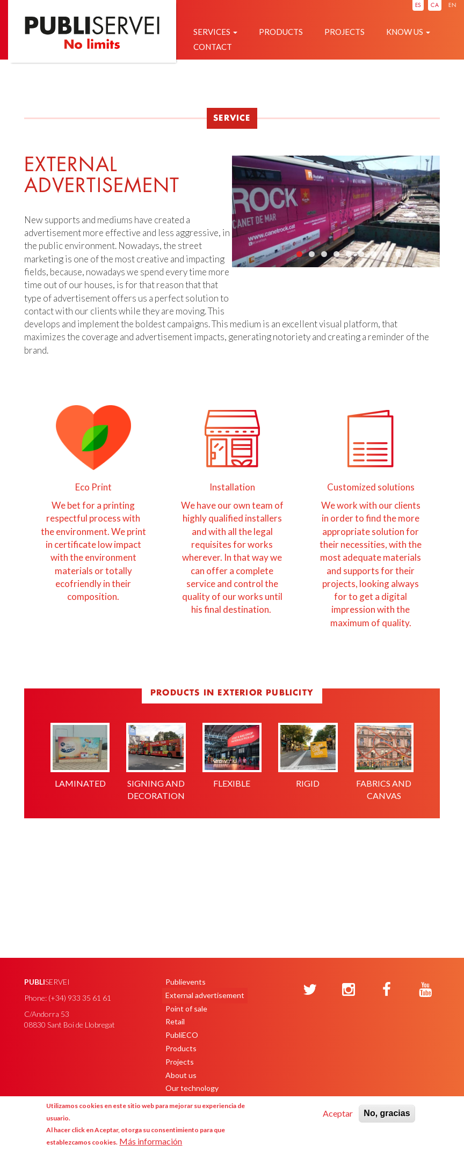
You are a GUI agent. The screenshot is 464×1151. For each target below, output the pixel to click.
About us (181, 1075)
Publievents (185, 981)
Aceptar (338, 1113)
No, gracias (387, 1113)
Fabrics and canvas (384, 762)
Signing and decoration (155, 762)
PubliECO (181, 1034)
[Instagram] (348, 990)
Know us (408, 31)
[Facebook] (386, 990)
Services (215, 31)
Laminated (80, 756)
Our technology (192, 1088)
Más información (150, 1141)
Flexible (232, 756)
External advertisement (204, 995)
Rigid (307, 756)
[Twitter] (310, 990)
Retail (175, 1021)
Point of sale (186, 1008)
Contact (212, 47)
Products (281, 31)
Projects (344, 31)
